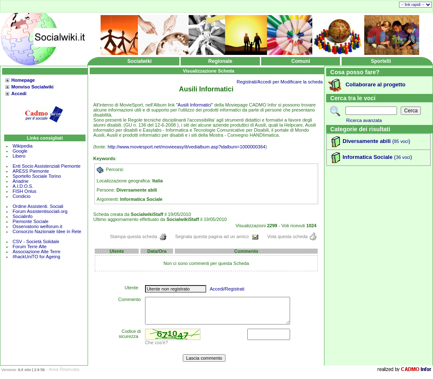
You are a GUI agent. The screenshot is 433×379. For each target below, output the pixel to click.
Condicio (22, 196)
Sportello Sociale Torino (37, 176)
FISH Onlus (24, 191)
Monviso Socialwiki (32, 86)
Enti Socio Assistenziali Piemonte (46, 166)
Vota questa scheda (291, 236)
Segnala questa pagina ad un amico (217, 236)
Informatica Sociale (367, 157)
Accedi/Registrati (227, 288)
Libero (19, 155)
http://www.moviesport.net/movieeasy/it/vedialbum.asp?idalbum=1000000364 (186, 146)
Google (20, 150)
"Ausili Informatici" (194, 104)
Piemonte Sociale (31, 221)
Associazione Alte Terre (36, 251)
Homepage (23, 80)
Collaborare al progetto (375, 84)
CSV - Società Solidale (36, 241)
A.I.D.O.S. (23, 186)
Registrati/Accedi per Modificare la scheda (280, 81)
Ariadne (21, 181)
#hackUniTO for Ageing (36, 256)
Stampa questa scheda (138, 236)
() (400, 141)
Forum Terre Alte (30, 246)
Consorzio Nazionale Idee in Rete (47, 231)
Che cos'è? (156, 342)
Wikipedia (23, 145)
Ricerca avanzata (364, 120)
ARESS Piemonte (31, 171)
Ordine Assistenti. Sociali (38, 206)
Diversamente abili (366, 141)
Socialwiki (139, 61)
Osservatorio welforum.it (37, 226)
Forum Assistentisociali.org (40, 211)
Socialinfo (23, 216)
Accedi (18, 93)
